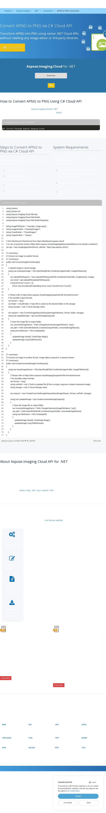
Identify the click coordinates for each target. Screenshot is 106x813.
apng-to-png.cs (7, 441)
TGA (83, 748)
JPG (57, 724)
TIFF (57, 738)
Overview (51, 75)
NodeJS (45, 490)
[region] (51, 322)
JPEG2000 (6, 738)
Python (22, 490)
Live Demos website (54, 520)
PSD (30, 738)
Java (39, 490)
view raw (97, 441)
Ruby (28, 490)
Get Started (12, 47)
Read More (5, 678)
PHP (51, 490)
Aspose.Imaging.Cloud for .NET (44, 109)
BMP (4, 724)
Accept (78, 796)
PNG (4, 748)
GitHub (32, 441)
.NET (34, 490)
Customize (68, 803)
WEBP (84, 738)
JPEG (84, 724)
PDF (57, 748)
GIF (30, 724)
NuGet (59, 112)
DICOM (32, 748)
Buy (51, 85)
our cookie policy (73, 791)
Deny (89, 803)
